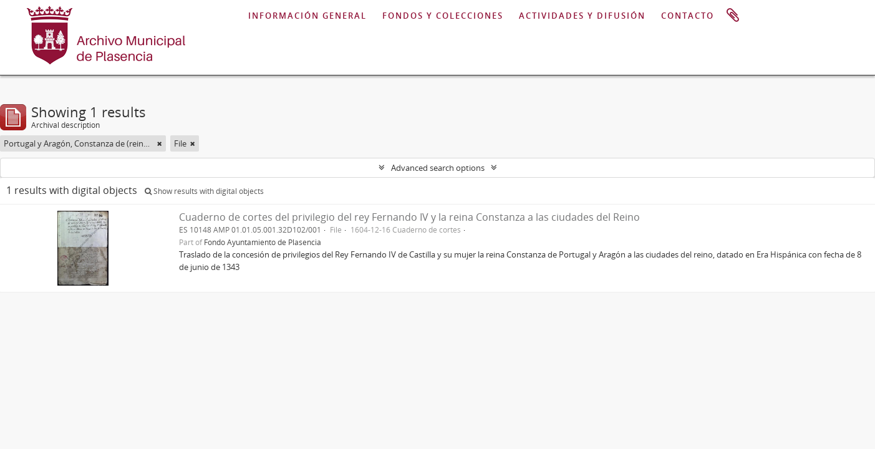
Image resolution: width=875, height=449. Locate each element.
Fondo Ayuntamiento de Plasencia (262, 242)
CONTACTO (687, 15)
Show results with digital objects (204, 191)
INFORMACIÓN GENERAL (307, 15)
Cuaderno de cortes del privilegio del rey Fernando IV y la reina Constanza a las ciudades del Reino (409, 217)
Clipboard (732, 15)
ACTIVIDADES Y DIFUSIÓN (582, 15)
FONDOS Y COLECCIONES (442, 15)
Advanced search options (438, 167)
